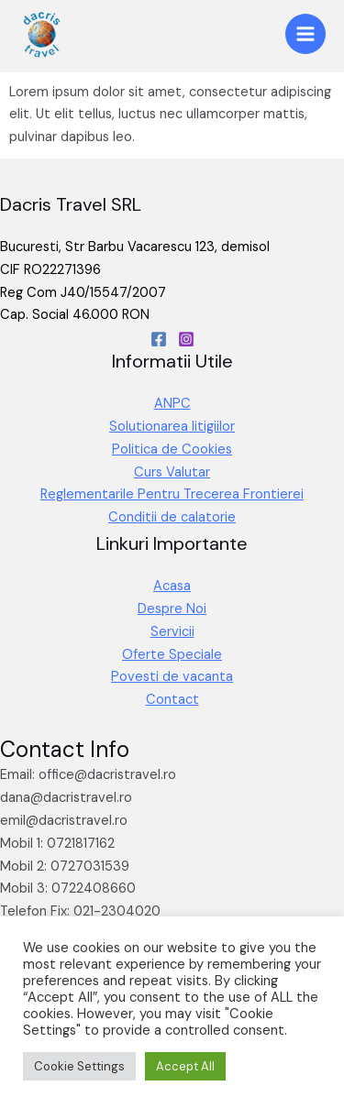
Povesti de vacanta (172, 677)
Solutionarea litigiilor (172, 426)
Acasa (172, 586)
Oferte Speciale (172, 655)
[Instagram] (186, 339)
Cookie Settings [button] (79, 1066)
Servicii (172, 632)
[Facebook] (158, 339)
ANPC (172, 403)
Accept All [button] (185, 1066)
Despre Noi (172, 609)
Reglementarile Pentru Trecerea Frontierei (172, 494)
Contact (172, 699)
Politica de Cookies (172, 449)
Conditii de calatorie (172, 517)
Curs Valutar (172, 472)
